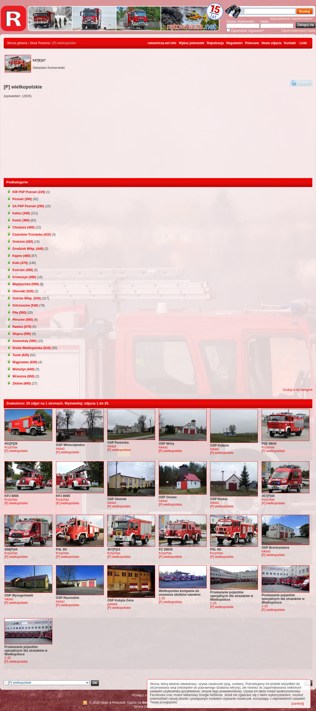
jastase (112, 604)
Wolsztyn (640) (20, 369)
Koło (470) (17, 263)
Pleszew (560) (19, 319)
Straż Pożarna (40, 43)
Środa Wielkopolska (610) (28, 348)
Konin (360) (18, 220)
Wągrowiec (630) (21, 362)
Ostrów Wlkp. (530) (23, 298)
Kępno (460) (18, 256)
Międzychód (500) (22, 284)
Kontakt (290, 43)
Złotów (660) (18, 383)
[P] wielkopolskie (16, 451)
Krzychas (10, 447)
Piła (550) (16, 312)
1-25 (162, 598)
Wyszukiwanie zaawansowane (291, 18)
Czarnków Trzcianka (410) (28, 234)
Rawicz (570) (18, 327)
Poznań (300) (19, 199)
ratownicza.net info (162, 43)
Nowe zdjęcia (271, 43)
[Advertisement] (158, 138)
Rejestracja (215, 43)
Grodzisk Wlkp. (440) (24, 249)
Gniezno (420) (19, 241)
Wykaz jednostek (191, 43)
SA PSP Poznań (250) (25, 206)
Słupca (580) (18, 334)
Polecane (252, 43)
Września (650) (20, 376)
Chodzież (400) (20, 227)
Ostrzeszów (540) (22, 305)
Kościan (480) (19, 270)
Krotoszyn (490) (21, 277)
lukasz (60, 448)
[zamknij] (298, 703)
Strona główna (17, 43)
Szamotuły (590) (21, 341)
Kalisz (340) (18, 213)
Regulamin (234, 43)
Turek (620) (17, 355)
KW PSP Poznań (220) (25, 192)
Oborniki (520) (20, 291)
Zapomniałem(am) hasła (298, 31)
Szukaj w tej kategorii (297, 390)
